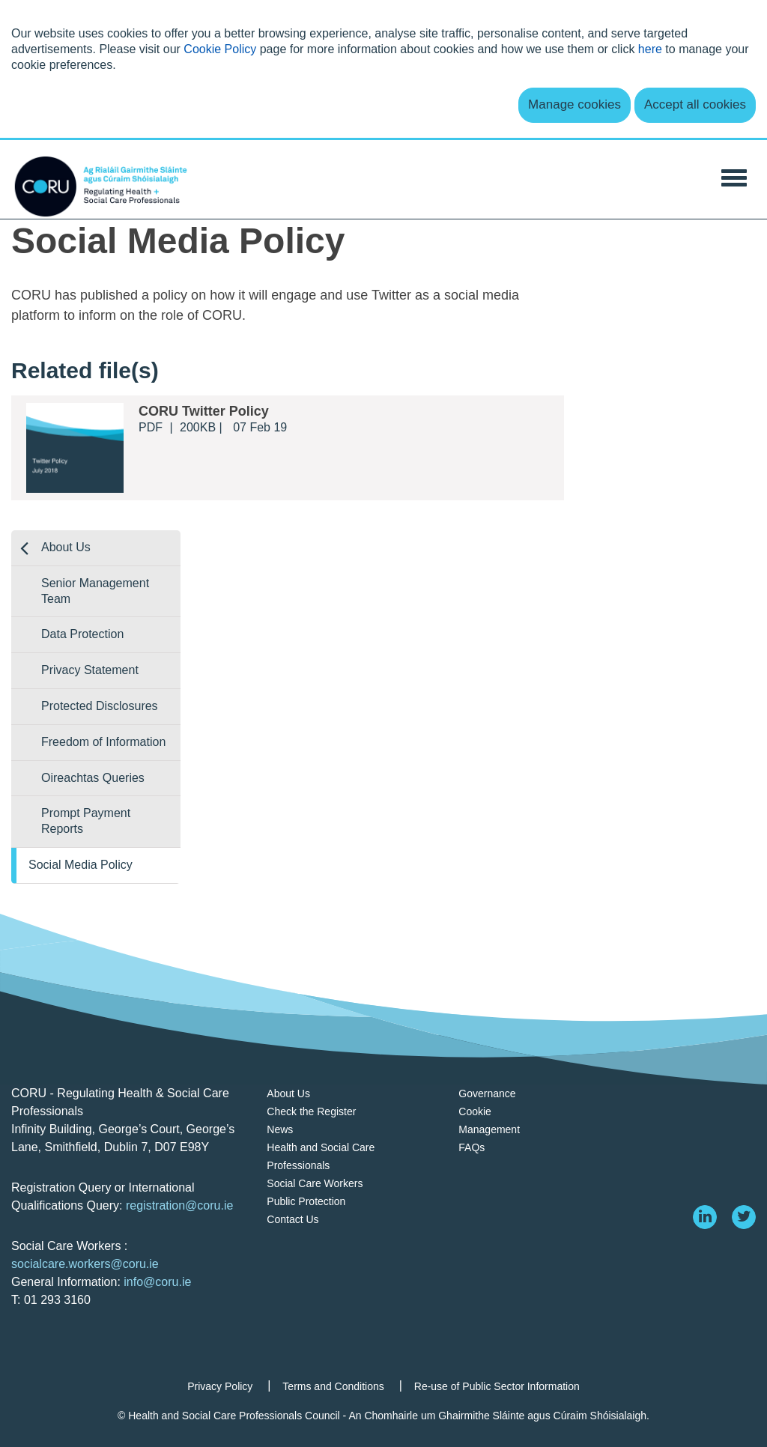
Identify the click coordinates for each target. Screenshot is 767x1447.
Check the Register (311, 1111)
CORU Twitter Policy (204, 411)
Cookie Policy (220, 49)
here (650, 49)
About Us (66, 547)
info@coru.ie (157, 1281)
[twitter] (744, 1217)
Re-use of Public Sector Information (497, 1386)
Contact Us (292, 1219)
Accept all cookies (695, 104)
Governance (486, 1093)
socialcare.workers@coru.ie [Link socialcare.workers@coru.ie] (85, 1264)
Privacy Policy (219, 1386)
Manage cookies (574, 104)
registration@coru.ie (179, 1205)
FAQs (471, 1147)
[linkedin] (705, 1217)
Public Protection (306, 1201)
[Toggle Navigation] (734, 176)
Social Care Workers (315, 1183)
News (280, 1129)
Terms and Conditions (333, 1386)
